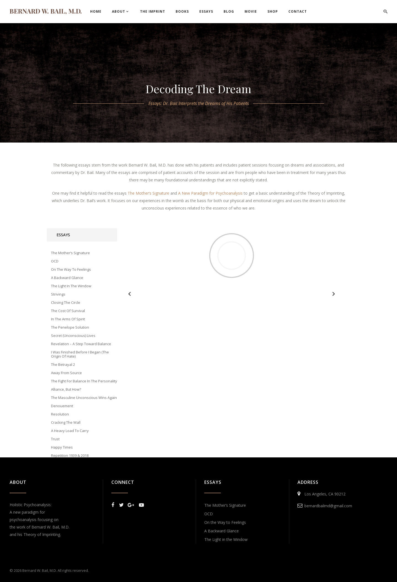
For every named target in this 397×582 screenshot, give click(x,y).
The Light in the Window (226, 539)
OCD (208, 513)
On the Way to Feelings (225, 522)
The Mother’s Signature (225, 505)
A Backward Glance (221, 530)
